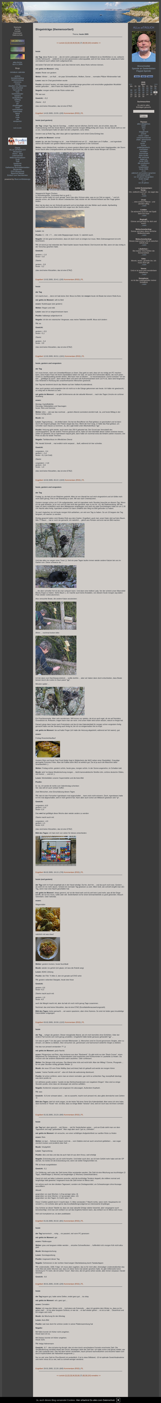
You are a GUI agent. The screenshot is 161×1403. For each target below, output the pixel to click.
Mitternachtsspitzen (17, 158)
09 (143, 90)
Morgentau (17, 169)
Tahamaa (17, 165)
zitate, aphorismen (143, 140)
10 (147, 90)
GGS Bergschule (17, 171)
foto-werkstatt (17, 88)
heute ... (143, 143)
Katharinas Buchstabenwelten (17, 167)
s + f (143, 181)
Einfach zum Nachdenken (17, 175)
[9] (86, 43)
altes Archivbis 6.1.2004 (17, 63)
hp (144, 130)
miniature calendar (17, 72)
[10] (89, 43)
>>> (156, 84)
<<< (130, 84)
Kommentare (69, 113)
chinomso (17, 82)
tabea (17, 113)
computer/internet (144, 138)
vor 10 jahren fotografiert (143, 177)
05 (155, 88)
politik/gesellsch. (143, 147)
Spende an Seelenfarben (143, 68)
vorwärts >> (96, 43)
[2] (69, 43)
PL (82, 113)
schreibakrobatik (143, 175)
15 (139, 92)
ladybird (17, 96)
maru (17, 102)
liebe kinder (143, 155)
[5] (76, 43)
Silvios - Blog (17, 154)
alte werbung (144, 157)
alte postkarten (144, 163)
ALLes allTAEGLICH (17, 150)
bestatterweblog (17, 78)
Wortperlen (17, 152)
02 (143, 88)
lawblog (17, 100)
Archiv (17, 29)
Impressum (17, 33)
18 (151, 92)
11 (151, 90)
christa (17, 84)
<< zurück (60, 43)
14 (135, 92)
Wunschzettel (143, 66)
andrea (17, 76)
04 (151, 88)
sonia (17, 107)
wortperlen (17, 121)
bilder (144, 126)
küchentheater (17, 94)
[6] (79, 43)
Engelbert (39, 113)
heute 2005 (143, 161)
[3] (71, 43)
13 (131, 92)
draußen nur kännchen (18, 86)
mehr (144, 196)
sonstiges (143, 151)
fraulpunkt (17, 163)
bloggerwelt (143, 132)
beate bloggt (144, 179)
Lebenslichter (17, 156)
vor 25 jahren (143, 183)
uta (17, 119)
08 (139, 90)
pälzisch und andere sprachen (144, 173)
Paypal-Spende (143, 71)
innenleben (143, 149)
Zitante (17, 148)
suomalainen (17, 109)
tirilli (17, 115)
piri (17, 104)
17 (147, 92)
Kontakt (17, 31)
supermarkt (17, 111)
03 (147, 88)
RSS (77, 113)
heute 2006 (143, 169)
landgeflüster (17, 98)
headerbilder (144, 167)
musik (143, 142)
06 (131, 90)
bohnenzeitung (17, 80)
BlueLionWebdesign (22, 179)
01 (139, 88)
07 (135, 90)
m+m (144, 171)
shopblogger (18, 106)
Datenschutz (17, 35)
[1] (66, 43)
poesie (143, 134)
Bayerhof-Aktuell (17, 173)
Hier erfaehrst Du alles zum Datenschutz (95, 1400)
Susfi (17, 160)
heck (17, 92)
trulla (17, 117)
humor (143, 145)
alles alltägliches (143, 124)
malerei (144, 165)
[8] (84, 43)
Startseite (17, 27)
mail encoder (17, 128)
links (143, 128)
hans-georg (17, 90)
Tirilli (17, 161)
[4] (73, 43)
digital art (143, 159)
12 (155, 90)
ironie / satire (144, 136)
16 (143, 92)
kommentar (143, 153)
